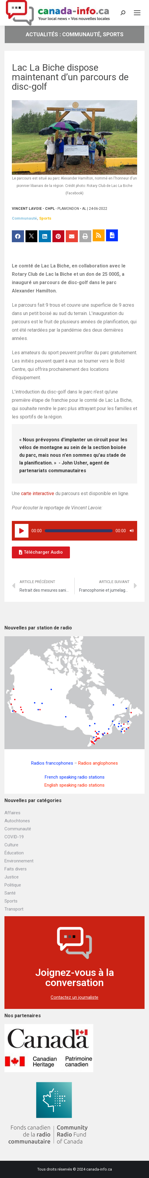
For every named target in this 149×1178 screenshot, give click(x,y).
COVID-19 (14, 837)
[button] (41, 552)
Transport (13, 909)
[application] (74, 531)
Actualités (42, 34)
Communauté (81, 34)
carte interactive (37, 493)
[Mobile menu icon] (137, 13)
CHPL (50, 209)
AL (84, 209)
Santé (10, 893)
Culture (11, 845)
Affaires (12, 812)
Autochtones (17, 820)
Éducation (14, 853)
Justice (11, 877)
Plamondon (68, 209)
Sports (113, 34)
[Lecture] (21, 531)
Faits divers (15, 869)
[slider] (79, 530)
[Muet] (131, 530)
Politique (12, 885)
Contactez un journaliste (74, 997)
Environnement (18, 861)
